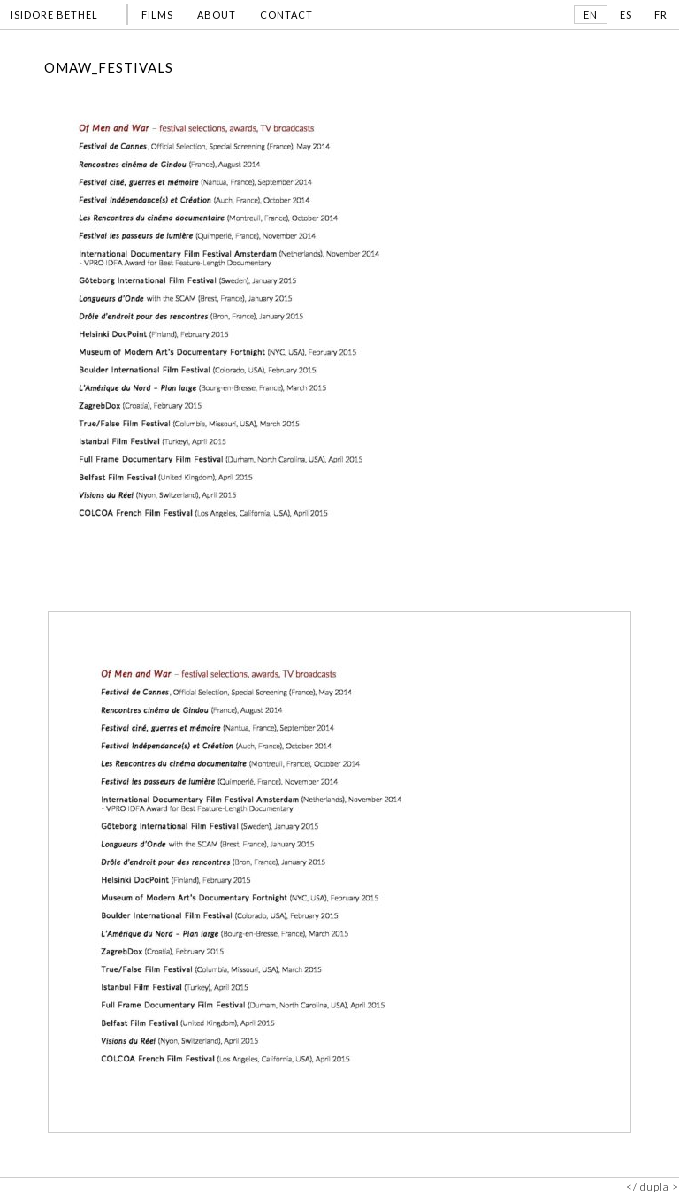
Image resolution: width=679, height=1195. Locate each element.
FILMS (157, 14)
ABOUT (216, 14)
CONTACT (286, 14)
